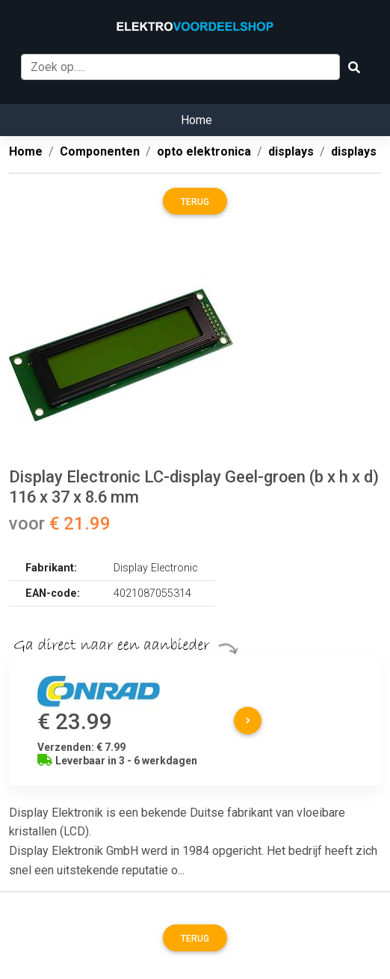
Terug (195, 202)
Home (196, 120)
